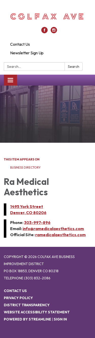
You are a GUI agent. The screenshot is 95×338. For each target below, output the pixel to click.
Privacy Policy (18, 298)
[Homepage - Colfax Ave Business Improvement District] (47, 16)
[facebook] (44, 31)
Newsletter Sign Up (27, 52)
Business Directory (25, 167)
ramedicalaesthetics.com (60, 234)
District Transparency (27, 305)
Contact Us (20, 44)
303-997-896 (37, 222)
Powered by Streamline (27, 319)
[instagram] (54, 31)
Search (73, 66)
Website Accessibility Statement (37, 312)
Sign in (60, 319)
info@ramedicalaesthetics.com (53, 228)
